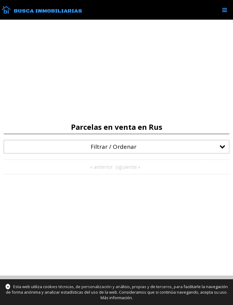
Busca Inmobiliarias (48, 11)
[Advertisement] (116, 71)
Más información (116, 297)
